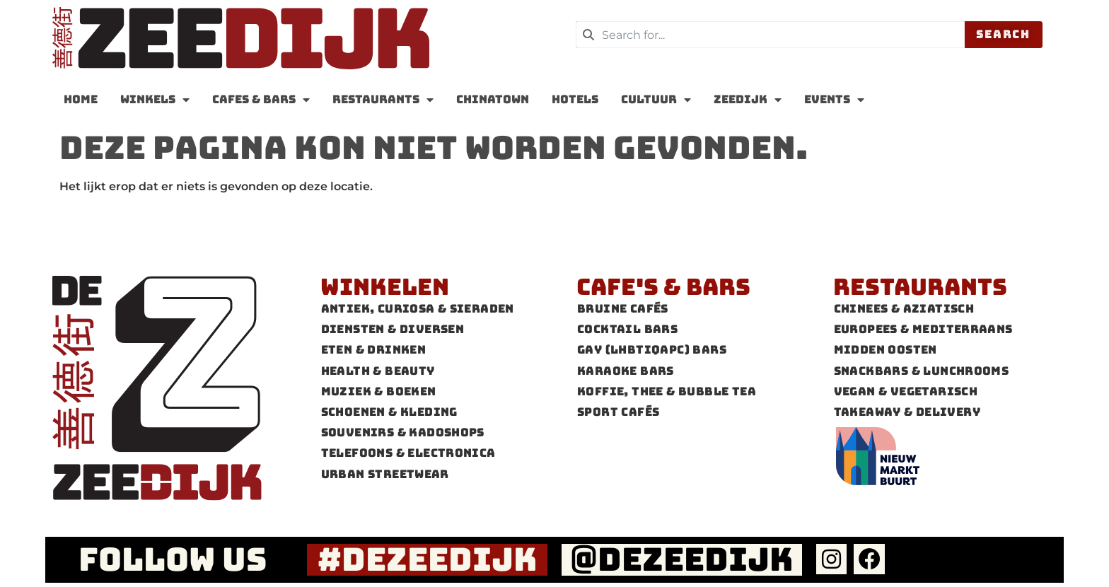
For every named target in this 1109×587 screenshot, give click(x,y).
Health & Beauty (378, 371)
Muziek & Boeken (378, 391)
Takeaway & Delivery (907, 412)
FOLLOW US (173, 559)
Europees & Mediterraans (923, 329)
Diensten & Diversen (393, 329)
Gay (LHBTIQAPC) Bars (651, 349)
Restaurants (383, 99)
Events (834, 99)
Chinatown (492, 99)
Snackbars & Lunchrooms (921, 371)
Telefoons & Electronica (408, 453)
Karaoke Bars (625, 371)
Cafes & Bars (261, 99)
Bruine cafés (622, 308)
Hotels (575, 99)
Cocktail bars (627, 329)
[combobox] (770, 34)
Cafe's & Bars (663, 287)
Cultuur (656, 99)
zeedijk (748, 99)
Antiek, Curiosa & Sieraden (417, 308)
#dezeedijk (428, 559)
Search (1003, 34)
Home (81, 99)
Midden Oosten (885, 349)
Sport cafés (618, 412)
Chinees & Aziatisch (904, 308)
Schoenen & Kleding (389, 412)
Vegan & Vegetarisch (906, 391)
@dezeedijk (682, 559)
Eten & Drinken (373, 349)
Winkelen (384, 287)
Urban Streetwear (385, 474)
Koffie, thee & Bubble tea (666, 391)
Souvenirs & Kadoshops (402, 432)
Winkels (155, 99)
